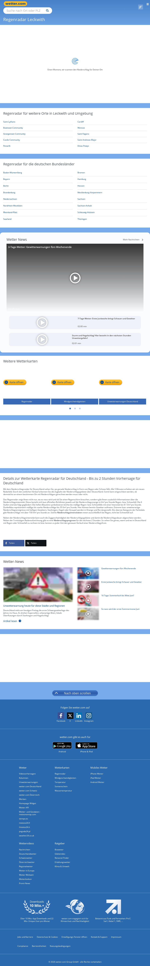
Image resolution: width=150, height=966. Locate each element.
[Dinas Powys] (112, 142)
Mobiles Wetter (98, 763)
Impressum (116, 933)
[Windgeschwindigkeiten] (74, 381)
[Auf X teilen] (35, 539)
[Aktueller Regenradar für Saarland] (7, 216)
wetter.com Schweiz (28, 787)
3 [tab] (80, 405)
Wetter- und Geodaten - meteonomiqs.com (29, 809)
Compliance (22, 942)
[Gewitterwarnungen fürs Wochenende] (111, 570)
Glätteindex (60, 850)
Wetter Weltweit (26, 871)
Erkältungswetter (62, 858)
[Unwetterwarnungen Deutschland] (122, 381)
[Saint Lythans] (38, 118)
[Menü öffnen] (146, 3)
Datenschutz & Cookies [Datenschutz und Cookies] (47, 933)
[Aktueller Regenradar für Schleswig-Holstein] (86, 209)
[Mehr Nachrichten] (133, 236)
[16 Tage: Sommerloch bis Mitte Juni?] (111, 597)
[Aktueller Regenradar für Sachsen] (81, 196)
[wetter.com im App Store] (86, 743)
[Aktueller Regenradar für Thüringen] (82, 216)
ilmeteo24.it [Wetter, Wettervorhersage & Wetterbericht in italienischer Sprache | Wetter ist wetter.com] (24, 823)
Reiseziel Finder (62, 854)
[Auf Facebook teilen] (13, 539)
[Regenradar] (26, 381)
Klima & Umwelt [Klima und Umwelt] (62, 862)
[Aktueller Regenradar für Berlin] (6, 182)
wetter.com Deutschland (30, 782)
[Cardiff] (112, 118)
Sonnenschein (61, 782)
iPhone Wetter (96, 770)
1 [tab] (70, 405)
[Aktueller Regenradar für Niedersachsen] (10, 196)
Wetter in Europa (26, 866)
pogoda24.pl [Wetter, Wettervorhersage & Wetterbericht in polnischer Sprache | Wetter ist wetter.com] (24, 827)
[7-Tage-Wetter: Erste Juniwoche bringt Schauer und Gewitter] (75, 318)
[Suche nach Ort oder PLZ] (55, 3)
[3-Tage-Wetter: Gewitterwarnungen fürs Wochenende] (75, 274)
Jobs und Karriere (25, 933)
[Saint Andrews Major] (112, 136)
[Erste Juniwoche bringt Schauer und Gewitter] (111, 584)
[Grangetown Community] (38, 130)
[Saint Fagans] (112, 130)
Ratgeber (60, 839)
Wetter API (24, 803)
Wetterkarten (62, 763)
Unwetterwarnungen (28, 778)
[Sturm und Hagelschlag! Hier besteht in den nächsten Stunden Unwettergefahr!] (75, 335)
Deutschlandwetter (27, 850)
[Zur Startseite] (16, 4)
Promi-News (24, 879)
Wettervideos (26, 839)
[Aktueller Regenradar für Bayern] (6, 176)
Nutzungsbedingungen (60, 942)
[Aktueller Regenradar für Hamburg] (82, 176)
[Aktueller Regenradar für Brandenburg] (9, 189)
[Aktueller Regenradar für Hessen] (81, 182)
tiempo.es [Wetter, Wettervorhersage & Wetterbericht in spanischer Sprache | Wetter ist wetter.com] (23, 815)
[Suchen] (76, 3)
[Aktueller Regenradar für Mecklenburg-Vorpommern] (90, 189)
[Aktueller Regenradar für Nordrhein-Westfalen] (12, 202)
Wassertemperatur (63, 787)
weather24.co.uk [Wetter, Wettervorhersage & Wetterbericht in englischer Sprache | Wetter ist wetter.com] (26, 831)
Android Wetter (97, 778)
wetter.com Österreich (29, 791)
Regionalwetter (26, 862)
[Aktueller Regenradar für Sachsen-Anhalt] (85, 202)
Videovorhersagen (27, 770)
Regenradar (60, 770)
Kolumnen (23, 774)
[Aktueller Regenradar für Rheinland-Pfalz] (10, 209)
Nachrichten (24, 845)
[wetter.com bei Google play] (62, 743)
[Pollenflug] (140, 3)
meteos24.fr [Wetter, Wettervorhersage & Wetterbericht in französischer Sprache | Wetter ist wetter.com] (24, 819)
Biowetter (59, 845)
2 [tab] (75, 405)
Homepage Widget (27, 799)
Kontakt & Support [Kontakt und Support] (99, 933)
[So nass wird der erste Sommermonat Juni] (111, 611)
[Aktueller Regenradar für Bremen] (81, 169)
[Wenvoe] (112, 124)
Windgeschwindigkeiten (65, 774)
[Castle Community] (38, 136)
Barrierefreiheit (39, 942)
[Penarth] (38, 142)
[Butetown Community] (38, 124)
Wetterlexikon (25, 875)
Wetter (23, 763)
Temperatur (60, 778)
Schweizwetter (25, 854)
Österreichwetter (27, 858)
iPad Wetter (95, 774)
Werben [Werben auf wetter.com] (22, 795)
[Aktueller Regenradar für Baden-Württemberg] (12, 169)
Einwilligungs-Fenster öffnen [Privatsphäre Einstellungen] (74, 933)
